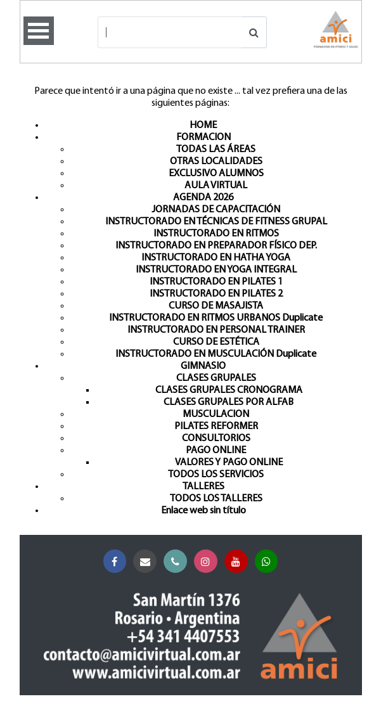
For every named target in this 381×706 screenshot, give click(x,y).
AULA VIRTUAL (215, 186)
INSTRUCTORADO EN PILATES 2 (216, 294)
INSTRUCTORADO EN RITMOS (216, 234)
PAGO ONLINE (216, 451)
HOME (203, 125)
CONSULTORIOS (216, 438)
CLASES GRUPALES (216, 378)
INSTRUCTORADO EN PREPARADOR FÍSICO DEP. (216, 246)
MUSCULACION (216, 414)
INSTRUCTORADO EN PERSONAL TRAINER (216, 330)
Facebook (117, 561)
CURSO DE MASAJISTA (216, 306)
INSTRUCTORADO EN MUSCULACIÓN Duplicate (215, 354)
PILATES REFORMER (216, 426)
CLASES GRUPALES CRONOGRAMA (228, 390)
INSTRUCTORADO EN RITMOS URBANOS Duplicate (216, 318)
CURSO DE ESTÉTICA (216, 342)
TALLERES (203, 487)
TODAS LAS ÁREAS (215, 149)
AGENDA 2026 (203, 198)
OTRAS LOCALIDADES (216, 162)
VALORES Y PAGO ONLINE (229, 463)
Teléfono (178, 561)
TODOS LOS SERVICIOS (216, 475)
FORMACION (203, 137)
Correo (147, 561)
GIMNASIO (203, 366)
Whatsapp (269, 561)
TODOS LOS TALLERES (216, 499)
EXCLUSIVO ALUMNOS (216, 174)
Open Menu (38, 30)
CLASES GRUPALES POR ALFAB (229, 402)
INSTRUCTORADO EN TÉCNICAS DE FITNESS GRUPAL (216, 222)
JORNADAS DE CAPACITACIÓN (216, 210)
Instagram (208, 561)
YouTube (238, 561)
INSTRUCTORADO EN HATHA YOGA (215, 258)
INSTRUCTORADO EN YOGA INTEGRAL (216, 270)
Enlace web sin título (203, 511)
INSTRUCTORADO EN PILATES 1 (216, 282)
